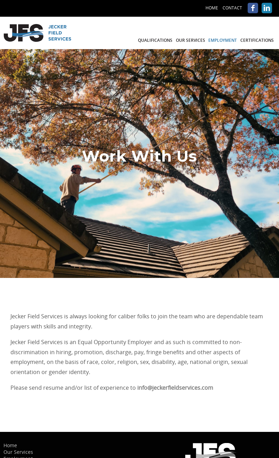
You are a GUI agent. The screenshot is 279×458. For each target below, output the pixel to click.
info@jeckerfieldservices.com (175, 387)
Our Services (190, 40)
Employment (222, 40)
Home (212, 8)
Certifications (257, 40)
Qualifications (155, 40)
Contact (232, 8)
